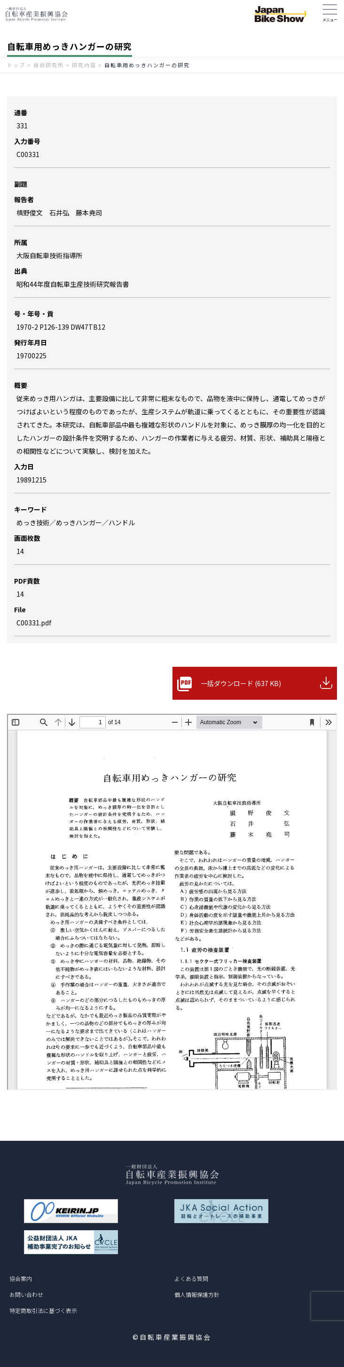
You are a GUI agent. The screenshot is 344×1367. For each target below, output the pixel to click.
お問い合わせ (26, 1294)
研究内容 (84, 65)
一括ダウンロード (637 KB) (241, 683)
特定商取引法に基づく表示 (43, 1310)
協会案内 (20, 1278)
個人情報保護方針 (196, 1294)
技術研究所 (48, 65)
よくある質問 (191, 1278)
